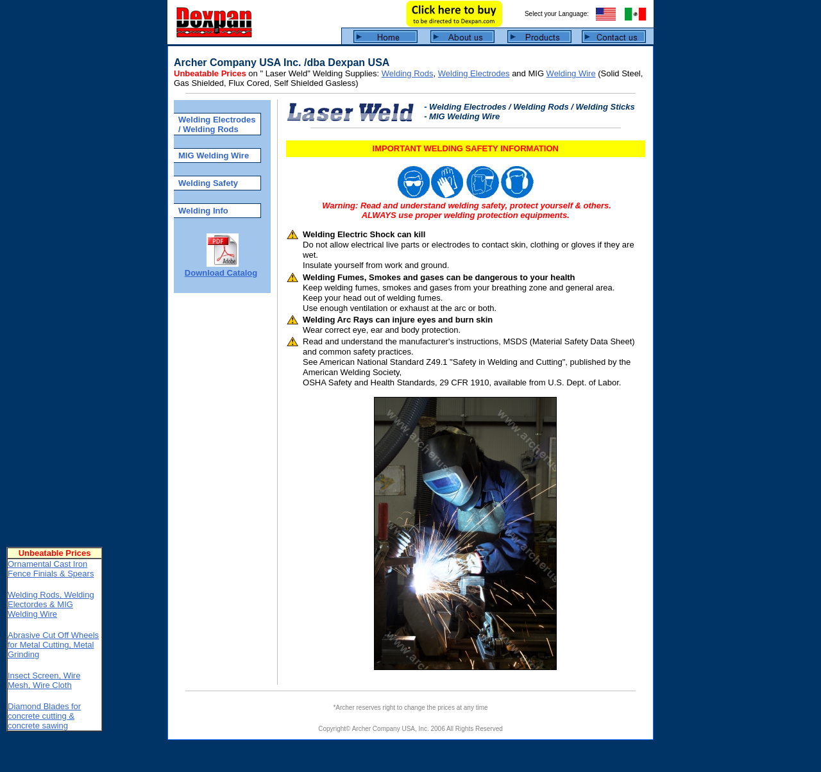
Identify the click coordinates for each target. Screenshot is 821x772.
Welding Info (203, 210)
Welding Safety (208, 183)
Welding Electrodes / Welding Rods (216, 124)
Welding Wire (571, 73)
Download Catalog (221, 273)
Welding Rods (408, 73)
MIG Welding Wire (213, 155)
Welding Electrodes (474, 73)
